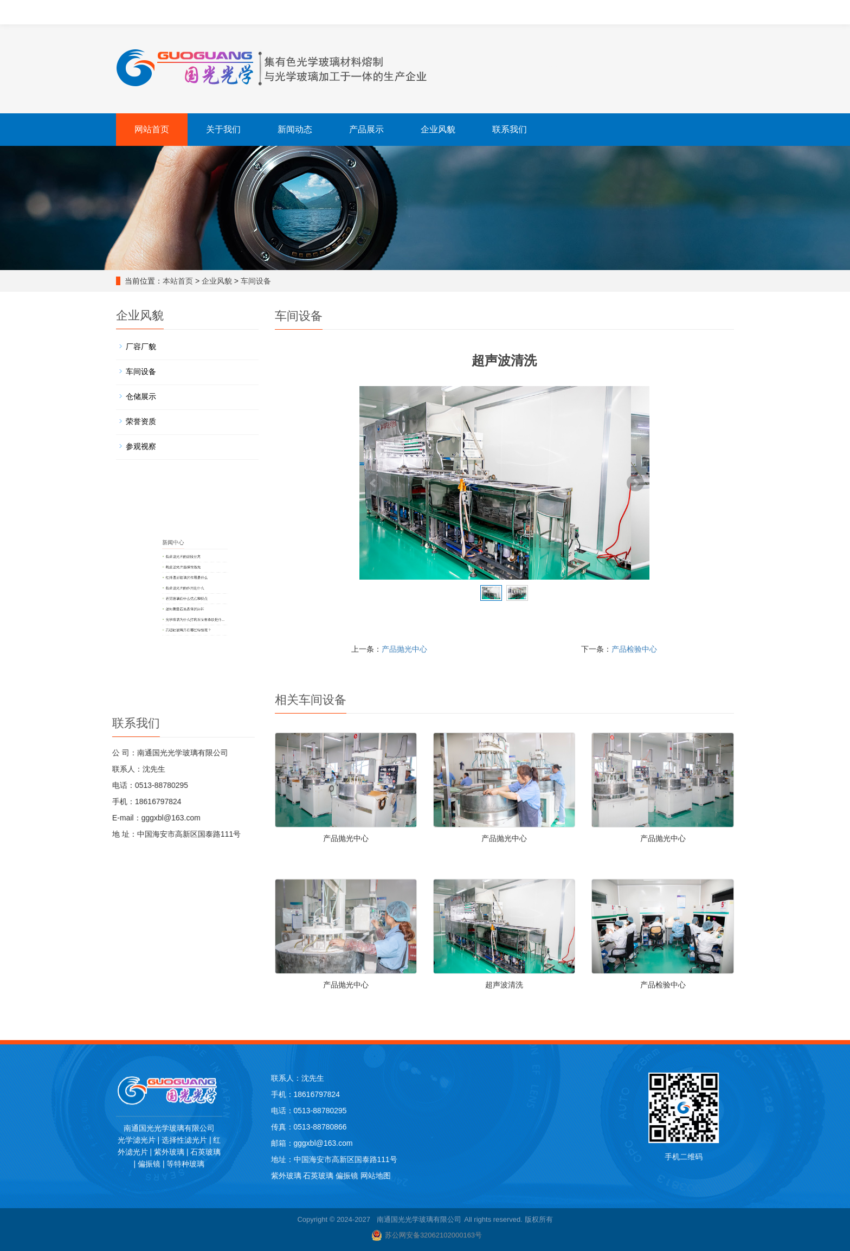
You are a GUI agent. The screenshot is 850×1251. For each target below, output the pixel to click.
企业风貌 (438, 129)
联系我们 (509, 129)
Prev (373, 483)
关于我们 (223, 129)
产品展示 (366, 129)
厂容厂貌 (151, 353)
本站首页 (182, 281)
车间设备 (260, 281)
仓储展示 (151, 397)
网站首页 (151, 129)
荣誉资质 (151, 419)
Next (635, 483)
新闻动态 (295, 129)
